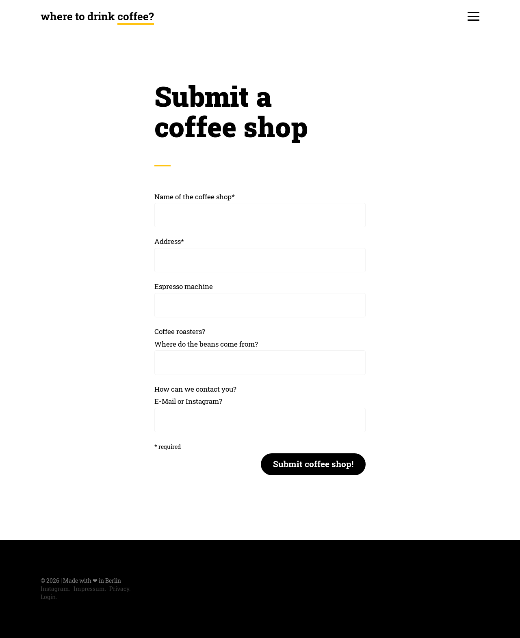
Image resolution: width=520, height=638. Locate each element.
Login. (49, 597)
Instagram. (55, 589)
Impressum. (90, 589)
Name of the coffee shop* (194, 196)
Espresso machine (183, 286)
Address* (169, 241)
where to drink (97, 16)
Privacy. (119, 589)
